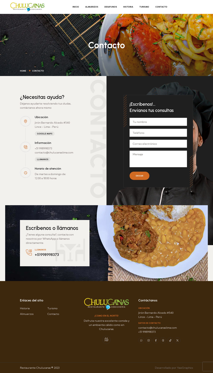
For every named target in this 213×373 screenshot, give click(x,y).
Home (23, 71)
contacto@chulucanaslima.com (54, 152)
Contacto (161, 7)
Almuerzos (91, 7)
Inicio (75, 7)
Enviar (139, 176)
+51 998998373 (43, 148)
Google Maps (44, 133)
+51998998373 (47, 254)
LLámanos (42, 159)
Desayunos (110, 7)
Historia (128, 7)
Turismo (144, 7)
